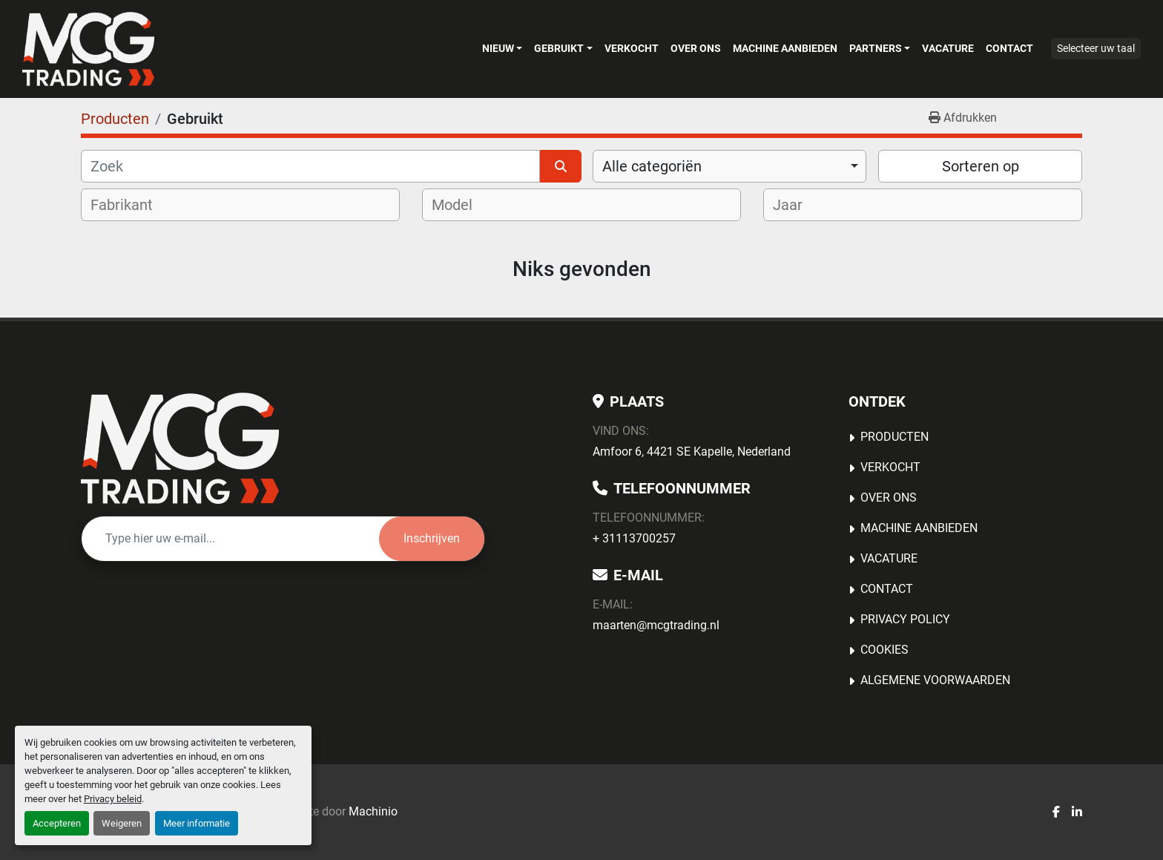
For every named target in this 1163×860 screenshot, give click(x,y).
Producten (894, 437)
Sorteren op (980, 166)
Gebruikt (559, 48)
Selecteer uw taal (1096, 48)
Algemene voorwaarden (935, 680)
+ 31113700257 (634, 538)
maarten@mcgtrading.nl (656, 625)
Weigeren (122, 823)
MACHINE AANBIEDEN (785, 48)
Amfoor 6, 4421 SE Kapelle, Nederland (692, 451)
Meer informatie (196, 823)
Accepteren (57, 823)
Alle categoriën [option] (652, 166)
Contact (1009, 48)
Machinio (373, 811)
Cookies (884, 650)
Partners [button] (875, 48)
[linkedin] (1077, 812)
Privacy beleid (113, 798)
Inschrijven (431, 538)
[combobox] (729, 166)
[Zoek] (310, 166)
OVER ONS (696, 48)
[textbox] (131, 205)
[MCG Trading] (180, 448)
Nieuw (498, 48)
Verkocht (631, 48)
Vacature (948, 48)
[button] (502, 48)
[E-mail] (230, 538)
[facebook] (1056, 812)
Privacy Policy (905, 619)
